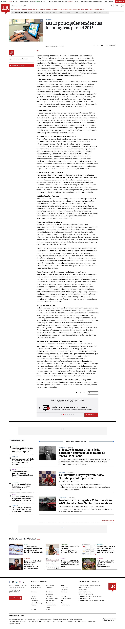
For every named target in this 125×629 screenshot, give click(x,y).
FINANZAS (17, 9)
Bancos (14, 469)
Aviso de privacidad (84, 592)
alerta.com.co (92, 621)
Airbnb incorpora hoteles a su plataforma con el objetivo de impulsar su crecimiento (33, 549)
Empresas (34, 596)
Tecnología (15, 482)
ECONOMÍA (24, 9)
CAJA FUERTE (85, 9)
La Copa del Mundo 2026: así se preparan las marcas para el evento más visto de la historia (106, 549)
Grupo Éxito (45, 12)
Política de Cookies (84, 598)
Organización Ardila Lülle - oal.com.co (109, 619)
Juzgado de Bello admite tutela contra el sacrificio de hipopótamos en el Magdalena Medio (33, 564)
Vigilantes (70, 12)
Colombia (37, 12)
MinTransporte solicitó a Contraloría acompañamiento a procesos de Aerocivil (70, 549)
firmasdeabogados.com (60, 619)
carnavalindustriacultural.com (36, 621)
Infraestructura (50, 600)
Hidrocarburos (98, 12)
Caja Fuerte (49, 587)
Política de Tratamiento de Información (90, 596)
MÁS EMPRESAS (107, 520)
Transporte (64, 544)
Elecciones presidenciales (57, 12)
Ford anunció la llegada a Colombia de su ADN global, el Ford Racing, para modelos (85, 502)
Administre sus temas (17, 65)
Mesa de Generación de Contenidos (89, 585)
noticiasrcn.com (72, 621)
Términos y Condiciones (86, 594)
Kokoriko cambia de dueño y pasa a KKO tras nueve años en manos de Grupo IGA (22, 450)
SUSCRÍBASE (120, 1)
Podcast (33, 605)
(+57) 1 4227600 (14, 592)
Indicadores (34, 600)
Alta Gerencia (50, 585)
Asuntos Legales (36, 587)
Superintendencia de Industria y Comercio (91, 600)
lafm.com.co (82, 621)
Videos (48, 609)
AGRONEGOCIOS (57, 9)
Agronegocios (35, 585)
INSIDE (102, 9)
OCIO (37, 9)
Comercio (15, 505)
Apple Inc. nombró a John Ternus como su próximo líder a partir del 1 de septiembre (21, 486)
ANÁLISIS (65, 9)
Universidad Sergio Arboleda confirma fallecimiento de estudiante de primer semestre (23, 461)
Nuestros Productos (84, 587)
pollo (90, 12)
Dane (31, 12)
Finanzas (33, 598)
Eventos (63, 596)
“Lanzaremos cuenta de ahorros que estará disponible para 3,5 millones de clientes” (22, 474)
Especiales (49, 596)
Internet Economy (36, 603)
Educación (15, 456)
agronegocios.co (30, 619)
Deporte (100, 544)
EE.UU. (26, 544)
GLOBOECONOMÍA (45, 9)
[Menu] (12, 9)
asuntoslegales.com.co (16, 619)
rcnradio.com (61, 621)
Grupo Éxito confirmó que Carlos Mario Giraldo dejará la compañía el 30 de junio (22, 509)
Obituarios (49, 603)
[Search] (111, 5)
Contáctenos (82, 589)
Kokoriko (84, 12)
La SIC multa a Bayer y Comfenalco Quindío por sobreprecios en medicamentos (81, 478)
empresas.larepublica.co (44, 619)
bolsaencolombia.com (76, 619)
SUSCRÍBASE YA (91, 415)
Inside (62, 600)
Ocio (62, 603)
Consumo (34, 592)
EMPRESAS (31, 9)
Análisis (63, 585)
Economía (64, 592)
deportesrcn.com (14, 623)
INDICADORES (94, 9)
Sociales (33, 609)
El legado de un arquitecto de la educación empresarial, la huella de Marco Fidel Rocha (82, 453)
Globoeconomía (66, 598)
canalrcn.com (51, 621)
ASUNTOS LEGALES (74, 9)
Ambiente (27, 558)
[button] (39, 408)
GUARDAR (110, 45)
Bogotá (77, 12)
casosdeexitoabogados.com (17, 621)
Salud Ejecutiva (65, 605)
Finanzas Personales (52, 598)
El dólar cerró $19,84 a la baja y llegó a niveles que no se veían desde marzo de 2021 (22, 498)
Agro (105, 12)
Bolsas (14, 494)
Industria (15, 446)
